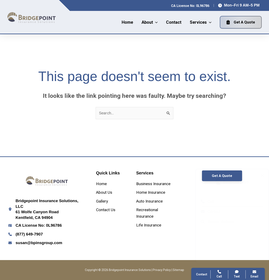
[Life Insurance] (148, 225)
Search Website (213, 222)
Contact (206, 211)
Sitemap (178, 270)
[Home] (101, 184)
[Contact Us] (105, 210)
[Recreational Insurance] (154, 213)
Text (237, 274)
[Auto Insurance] (149, 201)
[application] (155, 22)
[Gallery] (102, 201)
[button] (149, 22)
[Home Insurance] (150, 192)
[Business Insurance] (153, 184)
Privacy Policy (162, 270)
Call (203, 201)
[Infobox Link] (47, 209)
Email (254, 274)
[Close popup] (258, 175)
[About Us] (104, 192)
